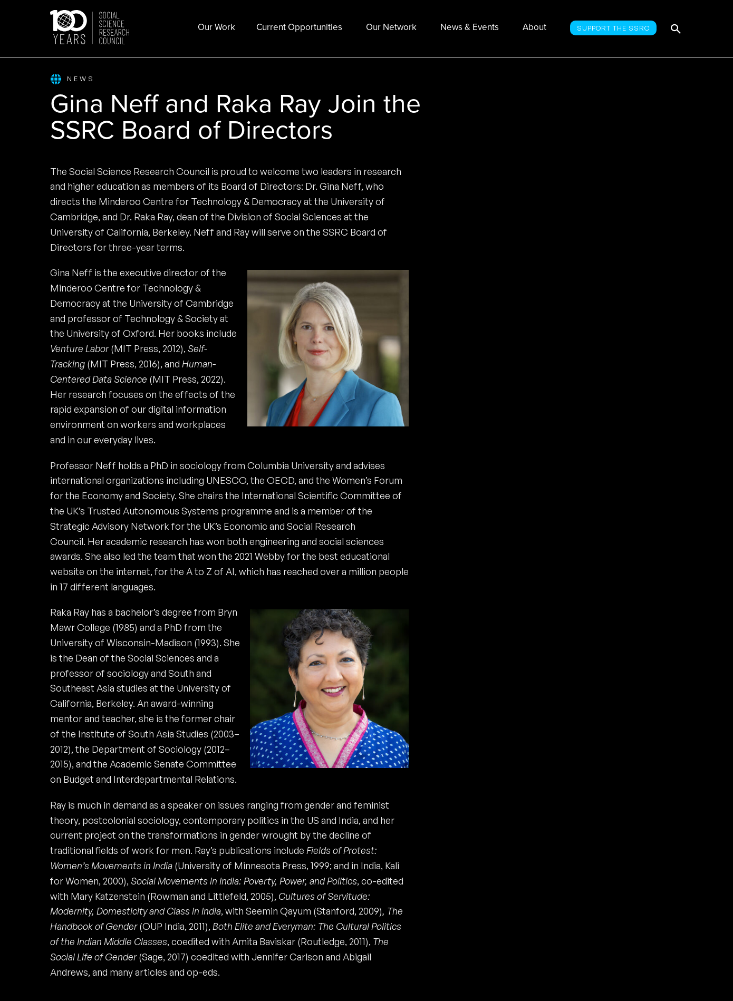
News (72, 79)
